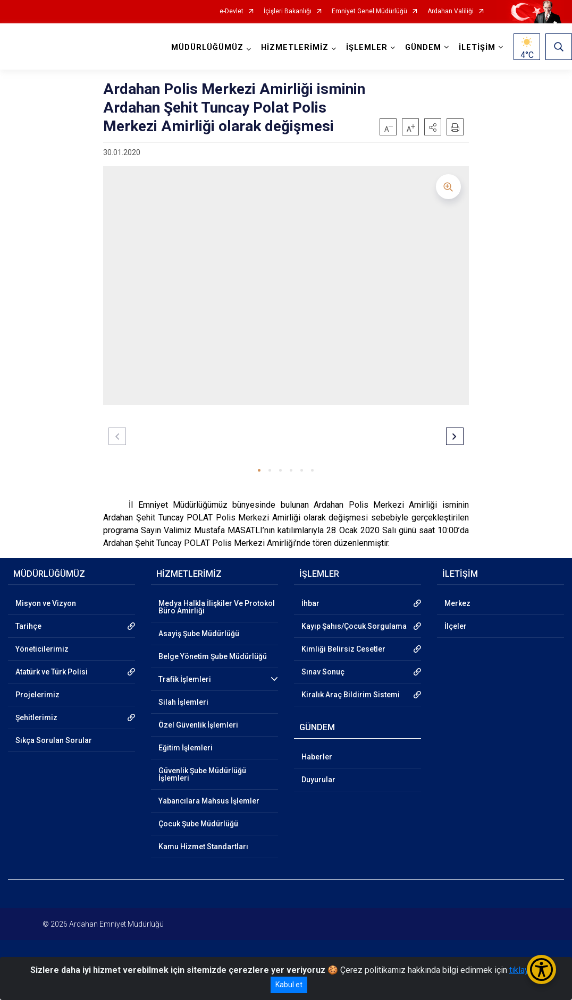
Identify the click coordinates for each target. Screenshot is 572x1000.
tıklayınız (525, 970)
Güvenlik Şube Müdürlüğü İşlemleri (202, 774)
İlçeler (455, 626)
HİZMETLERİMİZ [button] (295, 47)
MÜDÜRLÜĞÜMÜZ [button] (207, 47)
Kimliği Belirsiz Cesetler (343, 649)
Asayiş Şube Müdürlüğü (198, 633)
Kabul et (288, 984)
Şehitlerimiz (36, 717)
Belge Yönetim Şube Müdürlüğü (212, 656)
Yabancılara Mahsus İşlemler (208, 801)
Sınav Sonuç (322, 672)
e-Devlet (231, 11)
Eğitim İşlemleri (185, 747)
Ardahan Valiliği (450, 11)
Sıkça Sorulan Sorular (53, 740)
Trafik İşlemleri (184, 679)
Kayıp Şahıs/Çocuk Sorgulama (354, 626)
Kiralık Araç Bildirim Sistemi (350, 694)
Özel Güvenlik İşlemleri (198, 725)
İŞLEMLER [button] (367, 47)
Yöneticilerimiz (42, 649)
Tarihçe (28, 626)
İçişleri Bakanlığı (288, 11)
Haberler (316, 757)
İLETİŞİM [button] (477, 47)
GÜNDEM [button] (423, 47)
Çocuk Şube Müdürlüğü (198, 823)
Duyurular (318, 779)
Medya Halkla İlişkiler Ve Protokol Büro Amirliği (216, 607)
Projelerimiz (37, 694)
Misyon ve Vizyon (45, 603)
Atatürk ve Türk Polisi (51, 672)
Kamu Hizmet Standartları (203, 846)
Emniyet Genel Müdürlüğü (369, 11)
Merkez (457, 603)
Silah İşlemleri (183, 702)
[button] (432, 126)
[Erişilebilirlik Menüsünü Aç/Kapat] (541, 969)
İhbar (310, 603)
